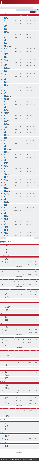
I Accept (35, 459)
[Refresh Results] (38, 12)
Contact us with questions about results (19, 5)
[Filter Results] (36, 12)
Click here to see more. (19, 266)
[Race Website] (2, 2)
